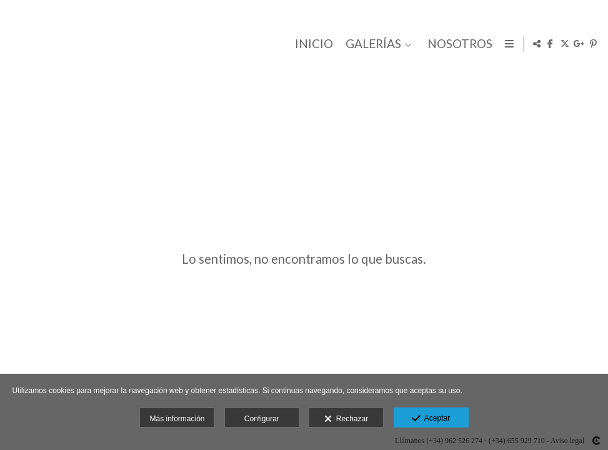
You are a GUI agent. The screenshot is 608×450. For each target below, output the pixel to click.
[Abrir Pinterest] (593, 44)
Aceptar (431, 419)
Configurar (261, 418)
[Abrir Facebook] (550, 44)
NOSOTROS (457, 44)
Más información (176, 418)
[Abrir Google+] (579, 44)
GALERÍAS (371, 44)
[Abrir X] (565, 44)
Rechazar (346, 419)
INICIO (311, 44)
